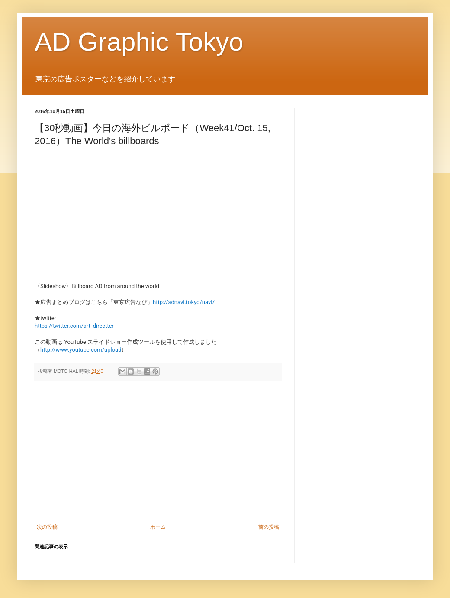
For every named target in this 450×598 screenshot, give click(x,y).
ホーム (158, 527)
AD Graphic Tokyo (139, 41)
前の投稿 (268, 527)
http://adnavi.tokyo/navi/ (184, 302)
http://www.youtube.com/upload (80, 349)
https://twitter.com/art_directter (74, 326)
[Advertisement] (158, 452)
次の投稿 (47, 527)
